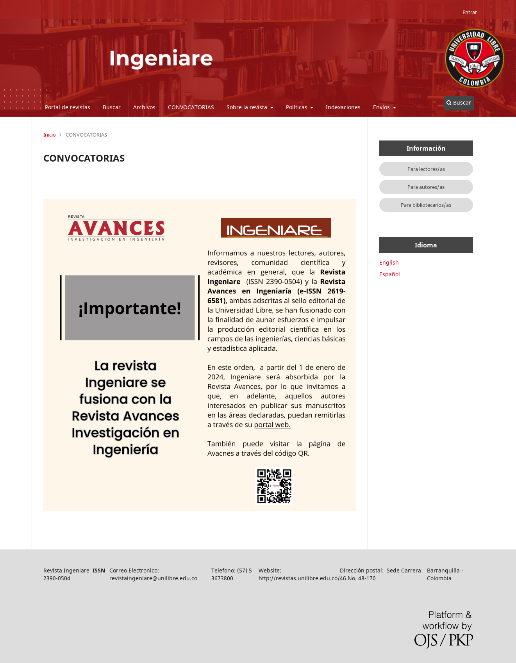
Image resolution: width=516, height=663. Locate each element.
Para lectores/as (426, 168)
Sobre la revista (248, 107)
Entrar (469, 12)
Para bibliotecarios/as (426, 204)
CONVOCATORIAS (191, 107)
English (389, 262)
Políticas (297, 107)
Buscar (112, 107)
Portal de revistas (67, 107)
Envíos (382, 107)
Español (389, 274)
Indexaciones (343, 107)
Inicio (49, 134)
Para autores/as (426, 186)
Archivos (144, 107)
